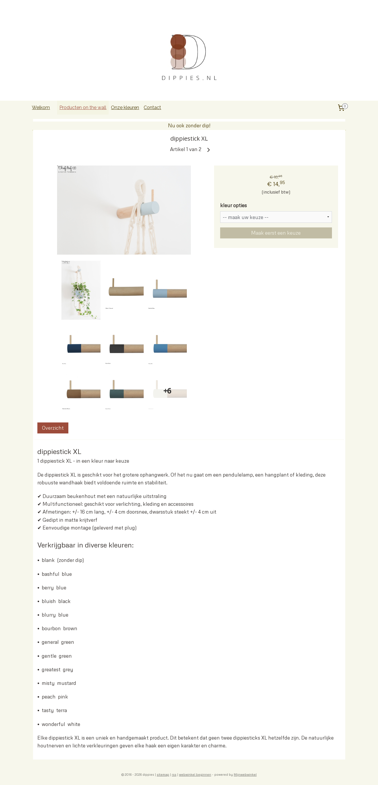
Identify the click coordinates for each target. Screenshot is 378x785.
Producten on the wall (82, 107)
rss (174, 774)
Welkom (41, 107)
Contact (152, 107)
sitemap (163, 774)
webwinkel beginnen (195, 774)
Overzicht (52, 428)
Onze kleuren (125, 107)
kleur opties (233, 205)
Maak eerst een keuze (276, 233)
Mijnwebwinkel (245, 774)
